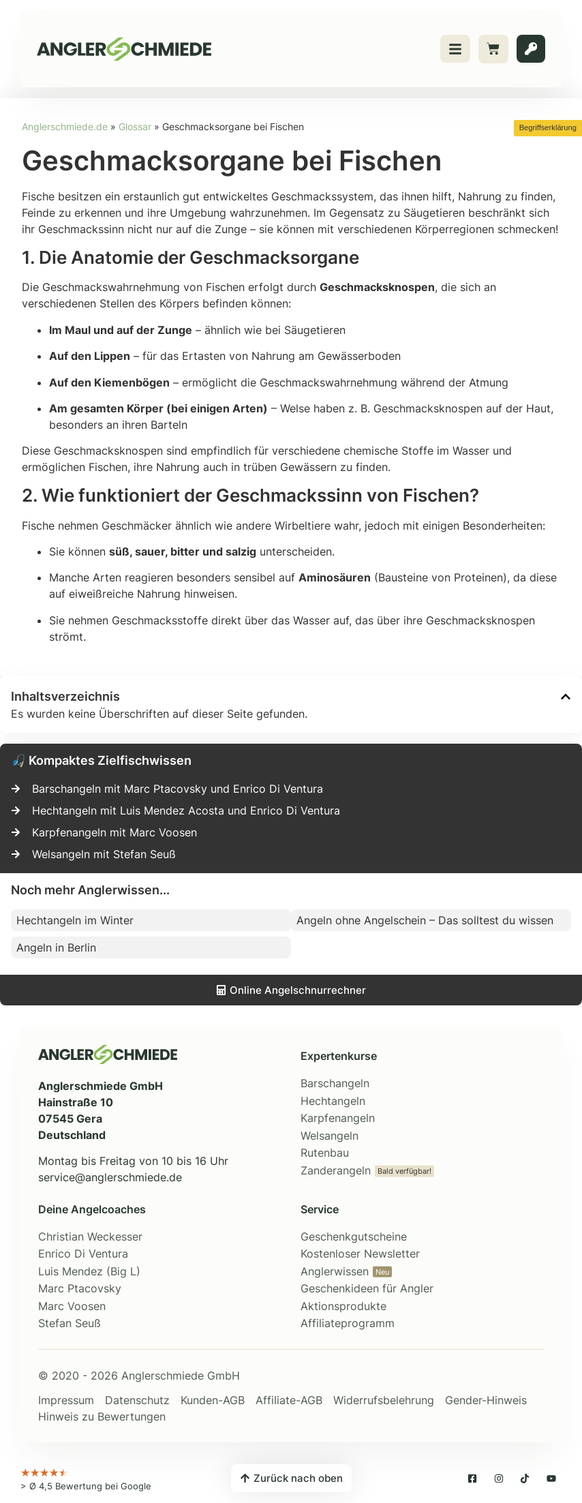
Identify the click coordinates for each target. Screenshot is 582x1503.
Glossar (135, 126)
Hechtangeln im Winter (75, 920)
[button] (565, 696)
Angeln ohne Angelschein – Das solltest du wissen (424, 920)
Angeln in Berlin (56, 947)
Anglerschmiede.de (65, 126)
